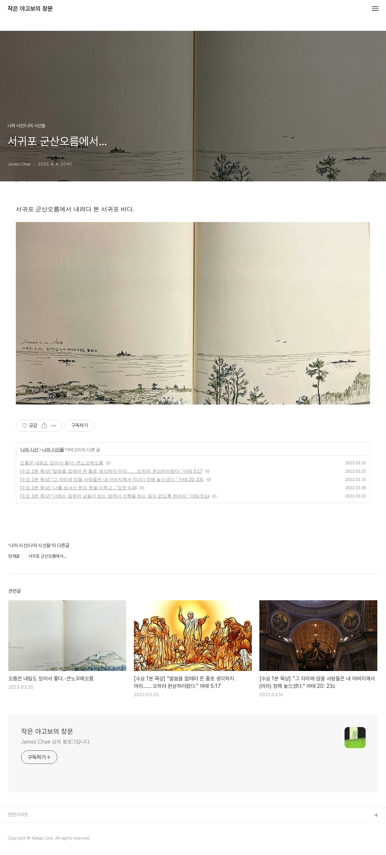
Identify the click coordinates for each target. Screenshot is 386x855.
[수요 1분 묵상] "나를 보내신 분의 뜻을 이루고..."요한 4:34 (78, 487)
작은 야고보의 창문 (30, 9)
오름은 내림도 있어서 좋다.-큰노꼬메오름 (61, 463)
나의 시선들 (52, 449)
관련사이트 (18, 814)
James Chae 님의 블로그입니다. (56, 742)
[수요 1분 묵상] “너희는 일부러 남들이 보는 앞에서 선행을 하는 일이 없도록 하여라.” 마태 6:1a (115, 496)
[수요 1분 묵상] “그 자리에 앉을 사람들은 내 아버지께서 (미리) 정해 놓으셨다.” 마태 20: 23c (112, 479)
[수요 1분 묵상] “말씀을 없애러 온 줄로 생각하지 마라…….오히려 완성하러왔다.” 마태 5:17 (111, 471)
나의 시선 (29, 449)
